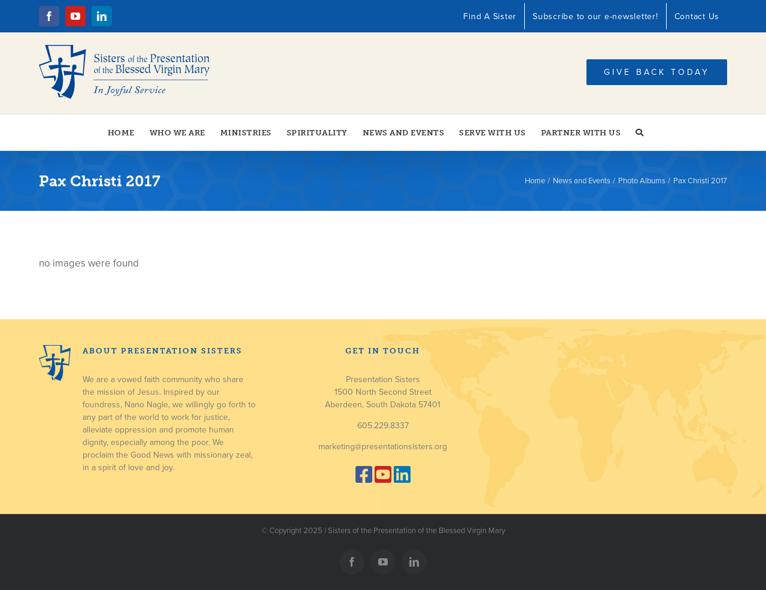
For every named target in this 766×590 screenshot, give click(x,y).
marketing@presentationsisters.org (382, 446)
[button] (640, 132)
